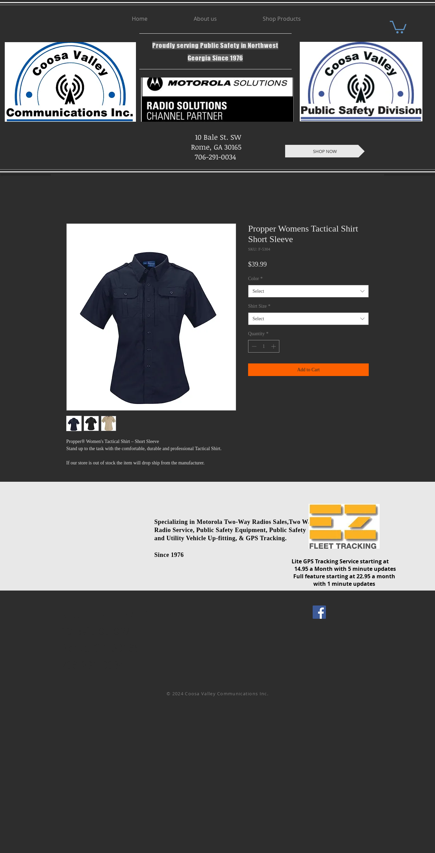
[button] (398, 26)
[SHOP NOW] (325, 151)
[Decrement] (253, 346)
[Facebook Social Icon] (319, 612)
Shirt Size (259, 306)
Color (255, 278)
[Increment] (274, 346)
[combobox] (308, 291)
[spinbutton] (264, 346)
